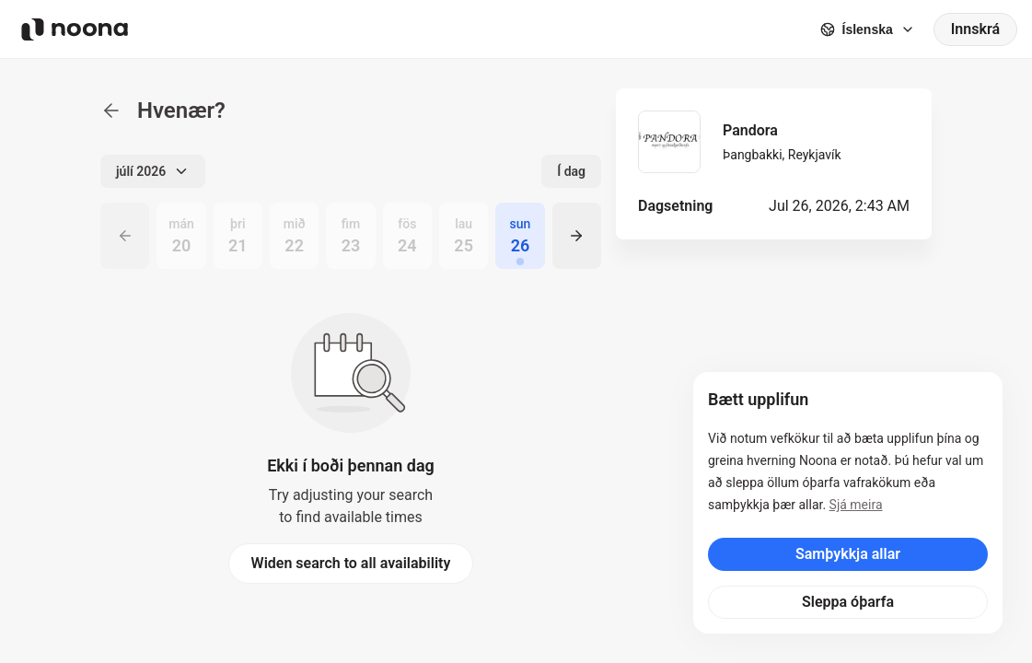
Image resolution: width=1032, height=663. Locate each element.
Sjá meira (856, 504)
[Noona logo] (74, 29)
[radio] (181, 236)
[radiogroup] (350, 236)
